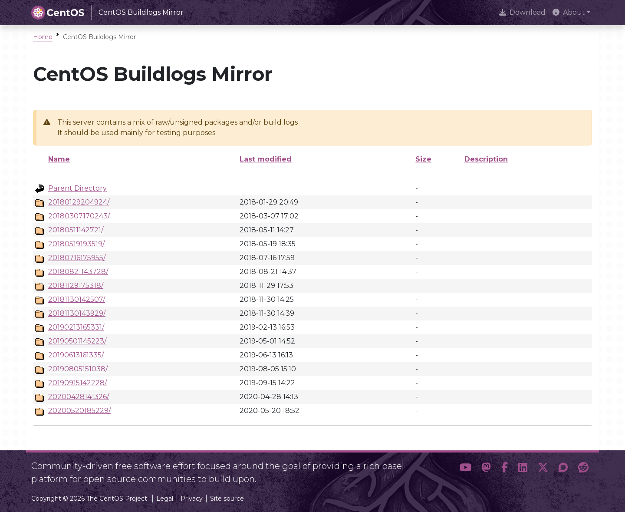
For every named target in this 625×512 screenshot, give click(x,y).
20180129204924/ (78, 202)
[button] (465, 469)
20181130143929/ (76, 313)
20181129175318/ (75, 285)
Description (486, 159)
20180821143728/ (78, 272)
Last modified (266, 159)
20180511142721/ (75, 230)
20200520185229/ (79, 410)
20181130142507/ (76, 299)
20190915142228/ (77, 383)
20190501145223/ (77, 341)
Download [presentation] (522, 12)
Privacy (192, 498)
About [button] (569, 12)
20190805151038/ (78, 369)
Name (59, 159)
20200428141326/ (78, 397)
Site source (227, 498)
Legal (164, 498)
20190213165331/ (76, 327)
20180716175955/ (76, 258)
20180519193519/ (76, 244)
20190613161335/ (76, 355)
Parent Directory (77, 188)
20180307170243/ (79, 216)
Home (43, 37)
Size (423, 159)
